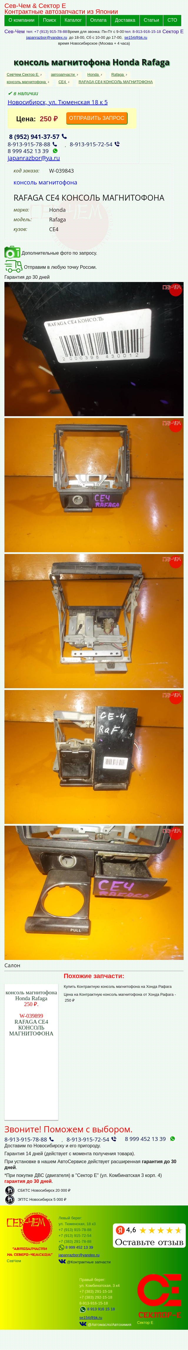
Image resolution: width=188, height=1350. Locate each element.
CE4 (63, 82)
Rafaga (118, 74)
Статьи (151, 20)
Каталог (73, 20)
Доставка (125, 20)
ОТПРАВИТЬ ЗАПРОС (96, 118)
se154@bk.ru (135, 37)
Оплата (98, 20)
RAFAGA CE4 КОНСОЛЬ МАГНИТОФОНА (116, 82)
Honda (93, 74)
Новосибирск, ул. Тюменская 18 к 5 (58, 102)
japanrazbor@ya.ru (34, 158)
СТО (172, 20)
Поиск (49, 20)
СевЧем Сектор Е (23, 74)
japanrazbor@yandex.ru (46, 37)
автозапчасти (63, 74)
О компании (21, 20)
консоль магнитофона (27, 82)
